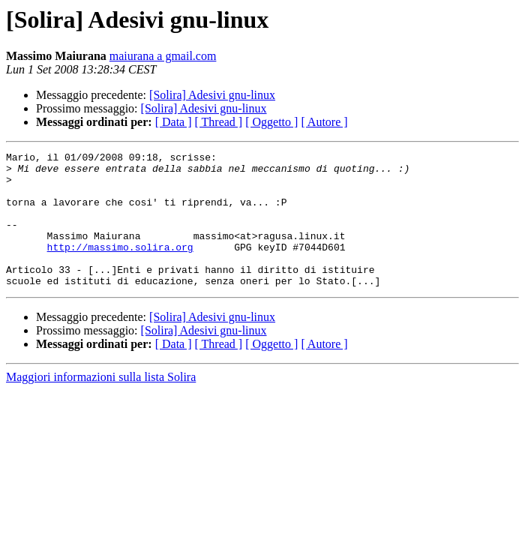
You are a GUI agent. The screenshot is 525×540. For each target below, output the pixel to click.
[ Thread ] (219, 122)
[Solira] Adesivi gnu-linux (212, 94)
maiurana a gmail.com (163, 56)
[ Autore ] (324, 122)
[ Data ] (173, 122)
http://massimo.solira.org (120, 267)
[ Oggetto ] (271, 122)
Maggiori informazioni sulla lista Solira (101, 404)
